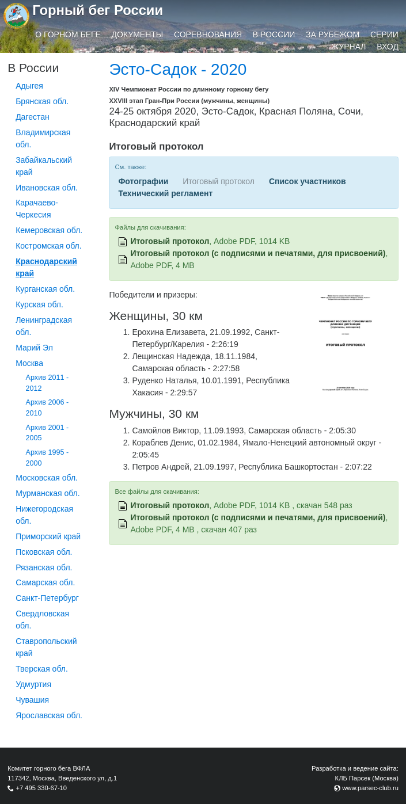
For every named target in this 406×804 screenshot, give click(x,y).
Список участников (307, 181)
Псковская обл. (44, 552)
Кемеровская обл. (49, 230)
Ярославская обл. (49, 715)
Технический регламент (165, 193)
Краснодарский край (46, 267)
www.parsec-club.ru (370, 787)
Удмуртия (33, 684)
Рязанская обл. (44, 567)
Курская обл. (39, 304)
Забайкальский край (44, 166)
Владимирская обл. (43, 138)
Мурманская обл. (48, 493)
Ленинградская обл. (44, 326)
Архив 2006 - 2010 (47, 407)
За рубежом (332, 34)
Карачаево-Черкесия (37, 208)
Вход (388, 46)
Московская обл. (47, 477)
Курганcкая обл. (45, 289)
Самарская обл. (45, 582)
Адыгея (29, 85)
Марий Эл (34, 347)
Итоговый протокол (169, 241)
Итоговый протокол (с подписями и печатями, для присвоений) (257, 253)
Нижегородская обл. (44, 514)
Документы (138, 34)
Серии (384, 34)
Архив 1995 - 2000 (47, 457)
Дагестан (33, 116)
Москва (29, 363)
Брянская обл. (42, 101)
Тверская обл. (42, 668)
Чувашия (32, 699)
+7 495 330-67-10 (41, 787)
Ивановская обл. (47, 187)
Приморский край (48, 536)
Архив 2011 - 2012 (47, 383)
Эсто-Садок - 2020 (177, 69)
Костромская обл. (48, 245)
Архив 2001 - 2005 (47, 433)
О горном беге (68, 34)
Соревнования (208, 34)
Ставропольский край (46, 647)
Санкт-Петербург (47, 598)
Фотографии (143, 181)
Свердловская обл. (42, 619)
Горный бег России (97, 10)
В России (274, 34)
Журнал (348, 46)
